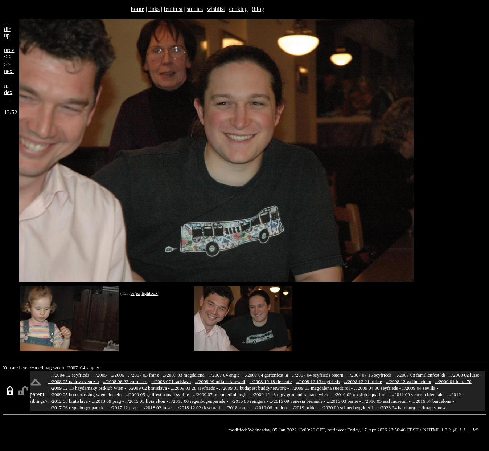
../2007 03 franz (143, 375)
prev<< (9, 53)
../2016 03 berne (342, 401)
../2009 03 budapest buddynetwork (252, 388)
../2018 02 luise (157, 407)
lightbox (149, 293)
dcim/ (62, 367)
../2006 (117, 375)
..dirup (7, 28)
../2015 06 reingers (247, 401)
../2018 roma (236, 407)
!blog (258, 9)
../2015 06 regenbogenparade (197, 401)
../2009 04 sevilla (418, 388)
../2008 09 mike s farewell (220, 381)
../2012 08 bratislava (68, 401)
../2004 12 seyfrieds (70, 375)
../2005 (100, 375)
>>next (9, 67)
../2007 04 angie (224, 375)
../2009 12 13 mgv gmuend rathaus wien (289, 394)
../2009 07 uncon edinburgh (219, 394)
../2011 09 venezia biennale (417, 394)
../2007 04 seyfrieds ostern (317, 375)
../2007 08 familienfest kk (420, 375)
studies (195, 9)
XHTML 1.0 (435, 429)
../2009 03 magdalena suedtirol (320, 388)
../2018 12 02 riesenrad (198, 407)
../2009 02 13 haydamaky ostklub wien (85, 388)
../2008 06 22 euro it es (125, 381)
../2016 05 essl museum (385, 401)
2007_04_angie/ (83, 367)
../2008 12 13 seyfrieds (318, 381)
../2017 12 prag (123, 407)
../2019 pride (303, 407)
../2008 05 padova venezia (73, 381)
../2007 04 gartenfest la (266, 375)
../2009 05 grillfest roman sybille (157, 394)
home (137, 9)
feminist (173, 9)
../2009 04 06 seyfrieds (376, 388)
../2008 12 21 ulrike (363, 381)
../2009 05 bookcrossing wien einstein (85, 394)
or (133, 293)
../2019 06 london (269, 407)
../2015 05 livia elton (145, 401)
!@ (476, 429)
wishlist (216, 9)
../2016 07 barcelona (431, 401)
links (154, 9)
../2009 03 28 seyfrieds (193, 388)
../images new (432, 407)
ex (138, 293)
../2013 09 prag (106, 401)
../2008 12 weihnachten (408, 381)
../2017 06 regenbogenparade (76, 407)
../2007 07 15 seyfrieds (369, 375)
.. (469, 429)
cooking (238, 9)
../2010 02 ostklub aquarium (359, 394)
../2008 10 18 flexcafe (271, 381)
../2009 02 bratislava (147, 388)
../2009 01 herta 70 (453, 381)
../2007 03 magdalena (184, 375)
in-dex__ (8, 92)
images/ (49, 367)
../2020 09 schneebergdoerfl (346, 407)
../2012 (454, 394)
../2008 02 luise (464, 375)
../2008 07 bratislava (171, 381)
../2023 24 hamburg (396, 407)
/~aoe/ (36, 367)
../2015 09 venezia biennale (296, 401)
